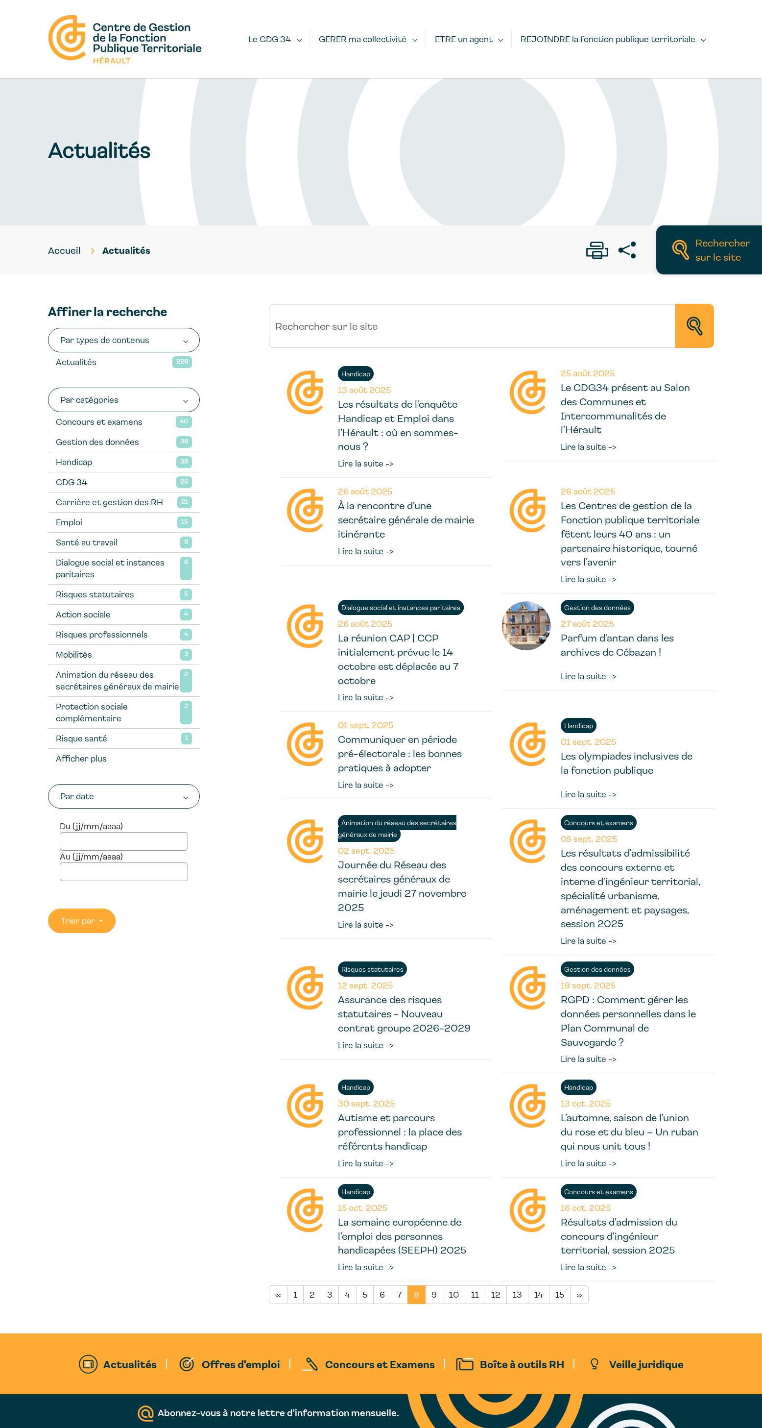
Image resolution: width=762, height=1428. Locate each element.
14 (538, 1294)
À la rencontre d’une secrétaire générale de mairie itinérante (406, 519)
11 (475, 1294)
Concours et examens (99, 422)
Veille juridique (646, 1364)
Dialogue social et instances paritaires (110, 568)
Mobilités (74, 654)
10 (454, 1294)
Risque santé (81, 738)
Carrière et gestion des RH (109, 502)
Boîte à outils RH (522, 1364)
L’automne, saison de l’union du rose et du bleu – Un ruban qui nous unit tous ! (629, 1131)
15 (559, 1294)
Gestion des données (97, 442)
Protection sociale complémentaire (92, 712)
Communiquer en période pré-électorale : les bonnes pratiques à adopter (400, 753)
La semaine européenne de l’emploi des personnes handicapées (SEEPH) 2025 (402, 1235)
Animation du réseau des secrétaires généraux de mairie (117, 680)
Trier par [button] (79, 920)
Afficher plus (81, 758)
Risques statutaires (95, 594)
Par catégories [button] (89, 399)
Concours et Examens (380, 1364)
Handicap (74, 462)
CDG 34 (71, 482)
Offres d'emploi (241, 1364)
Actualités (76, 362)
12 (495, 1294)
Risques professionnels (102, 634)
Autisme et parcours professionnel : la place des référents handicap (400, 1131)
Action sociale (83, 614)
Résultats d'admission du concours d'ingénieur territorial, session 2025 (619, 1235)
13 (517, 1294)
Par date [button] (77, 796)
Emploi (69, 522)
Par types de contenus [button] (104, 340)
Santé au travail (87, 542)
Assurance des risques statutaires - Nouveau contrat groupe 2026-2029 (404, 1013)
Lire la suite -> (366, 463)
